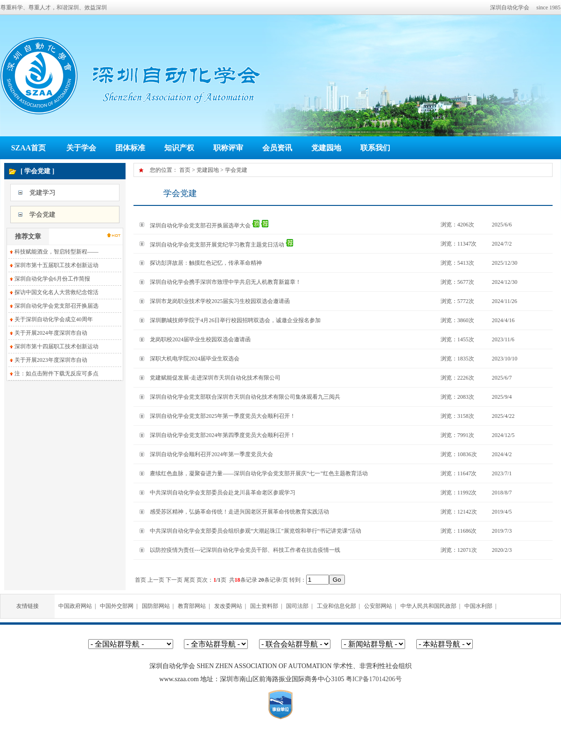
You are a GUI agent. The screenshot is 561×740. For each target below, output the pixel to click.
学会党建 (42, 214)
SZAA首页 (28, 148)
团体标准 (130, 148)
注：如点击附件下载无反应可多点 (56, 373)
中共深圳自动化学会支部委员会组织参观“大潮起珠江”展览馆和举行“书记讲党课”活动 (255, 531)
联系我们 (375, 148)
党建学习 (42, 192)
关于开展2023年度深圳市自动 (50, 360)
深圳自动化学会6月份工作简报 (52, 278)
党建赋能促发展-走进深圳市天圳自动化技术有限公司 (215, 377)
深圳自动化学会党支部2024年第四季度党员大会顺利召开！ (222, 435)
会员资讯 (277, 148)
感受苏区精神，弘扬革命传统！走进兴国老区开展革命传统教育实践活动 (239, 511)
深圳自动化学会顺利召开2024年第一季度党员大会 (211, 454)
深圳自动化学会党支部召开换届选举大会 (200, 225)
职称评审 (228, 148)
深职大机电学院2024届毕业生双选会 (194, 358)
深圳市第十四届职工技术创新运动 (56, 346)
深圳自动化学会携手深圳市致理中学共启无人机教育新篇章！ (225, 282)
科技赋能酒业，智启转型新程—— (56, 251)
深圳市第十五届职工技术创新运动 (56, 265)
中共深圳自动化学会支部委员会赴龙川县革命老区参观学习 (222, 492)
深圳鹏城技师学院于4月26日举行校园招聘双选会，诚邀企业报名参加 (235, 320)
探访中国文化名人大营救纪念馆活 (56, 292)
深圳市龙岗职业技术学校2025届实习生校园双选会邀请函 (220, 301)
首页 (184, 170)
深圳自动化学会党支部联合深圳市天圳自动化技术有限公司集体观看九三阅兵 (245, 397)
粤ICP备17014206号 (374, 679)
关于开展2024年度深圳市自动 (50, 333)
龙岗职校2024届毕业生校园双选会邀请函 (200, 339)
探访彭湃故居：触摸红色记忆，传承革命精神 (206, 263)
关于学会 (81, 148)
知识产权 (179, 148)
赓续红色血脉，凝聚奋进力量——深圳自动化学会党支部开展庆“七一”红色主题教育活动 (259, 473)
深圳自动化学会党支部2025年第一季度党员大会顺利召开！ (222, 416)
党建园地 (326, 148)
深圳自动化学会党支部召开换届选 (56, 306)
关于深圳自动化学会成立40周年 (53, 319)
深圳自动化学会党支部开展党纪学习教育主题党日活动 (217, 244)
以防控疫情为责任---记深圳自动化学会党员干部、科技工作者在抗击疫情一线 (245, 550)
